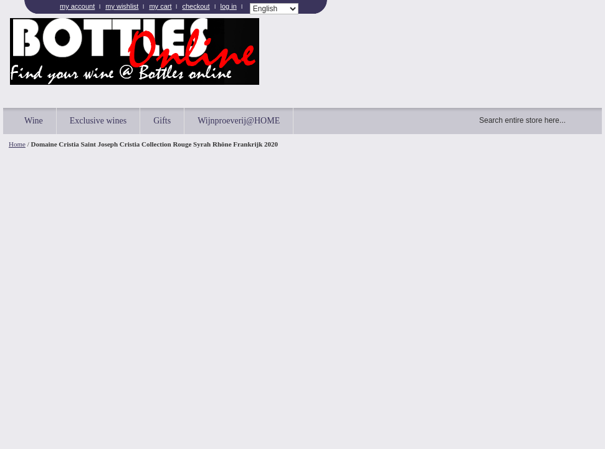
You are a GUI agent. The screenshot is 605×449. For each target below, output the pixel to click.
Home (17, 144)
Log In (229, 6)
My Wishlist (121, 6)
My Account (77, 6)
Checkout (195, 6)
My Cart (160, 6)
